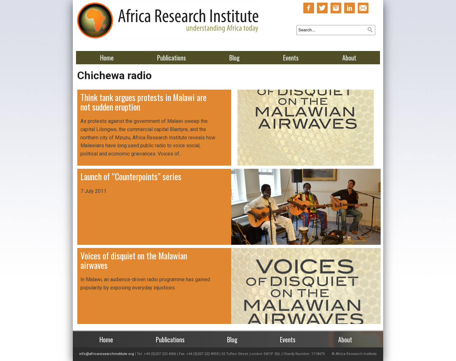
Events (291, 57)
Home (107, 57)
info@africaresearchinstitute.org (106, 354)
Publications (171, 57)
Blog (234, 57)
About (349, 57)
